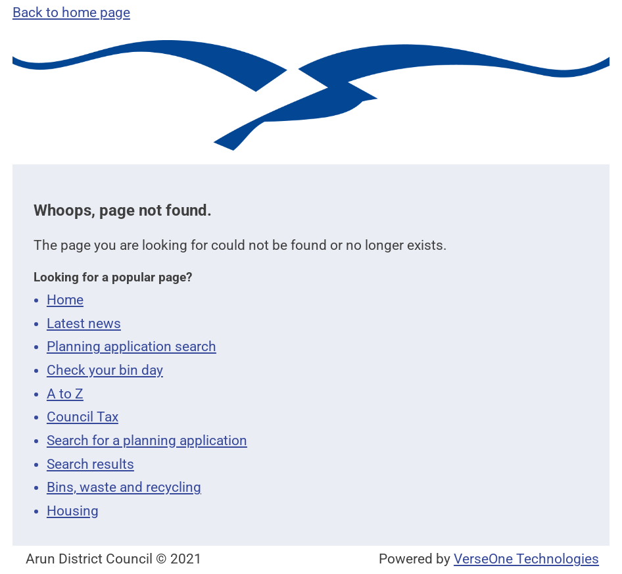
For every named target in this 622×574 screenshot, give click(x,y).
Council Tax (82, 417)
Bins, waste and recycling (124, 487)
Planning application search (131, 346)
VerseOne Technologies (526, 559)
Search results (90, 464)
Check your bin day (105, 370)
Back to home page (71, 12)
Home (65, 300)
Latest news (84, 323)
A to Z (65, 394)
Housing (73, 511)
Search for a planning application (147, 440)
